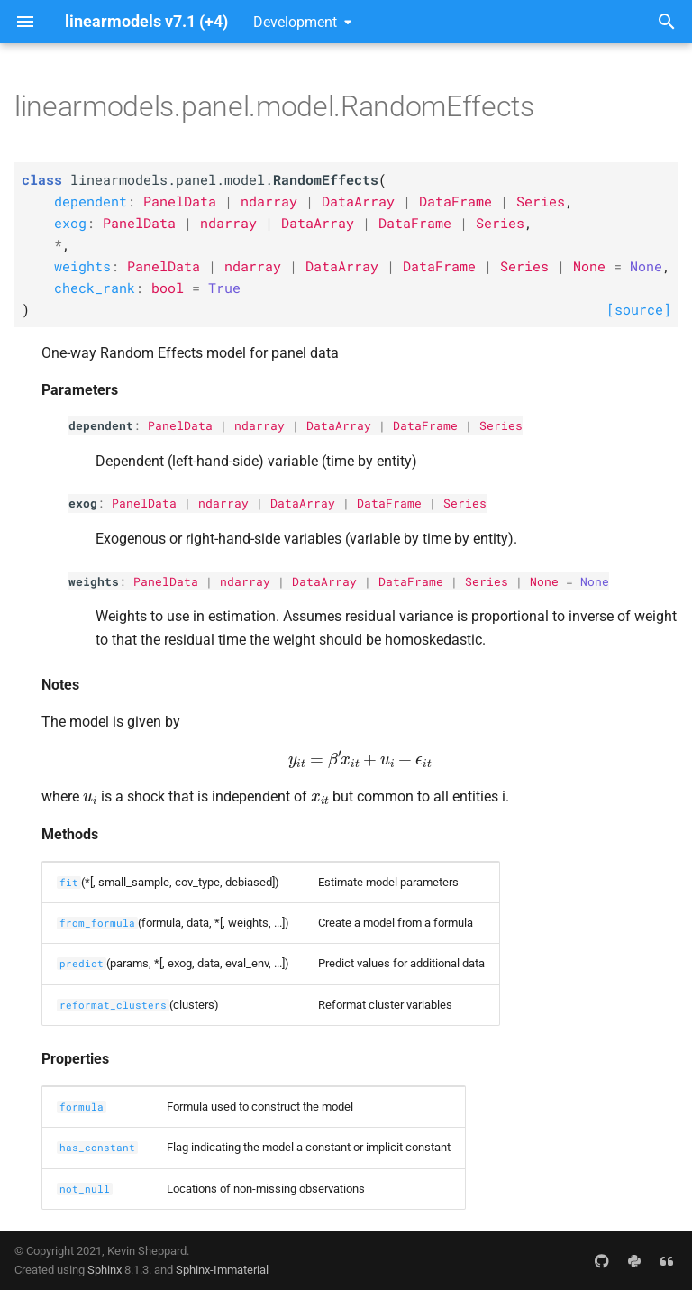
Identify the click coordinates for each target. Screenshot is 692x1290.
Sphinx (104, 1269)
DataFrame (425, 425)
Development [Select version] (295, 22)
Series (501, 425)
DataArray (338, 425)
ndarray (259, 425)
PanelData (180, 425)
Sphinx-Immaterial (222, 1269)
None (544, 581)
